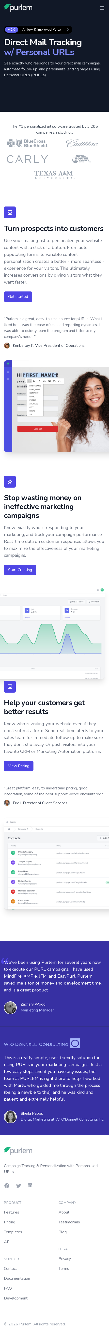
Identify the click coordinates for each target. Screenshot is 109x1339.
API (7, 1242)
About (64, 1212)
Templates (13, 1232)
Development (16, 1298)
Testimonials (69, 1222)
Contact (10, 1268)
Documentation (17, 1278)
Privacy (65, 1258)
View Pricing (18, 766)
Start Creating (20, 570)
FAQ (8, 1288)
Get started (18, 296)
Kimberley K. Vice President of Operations (49, 345)
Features (11, 1212)
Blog (63, 1232)
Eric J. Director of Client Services (40, 803)
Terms (64, 1268)
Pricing (9, 1222)
